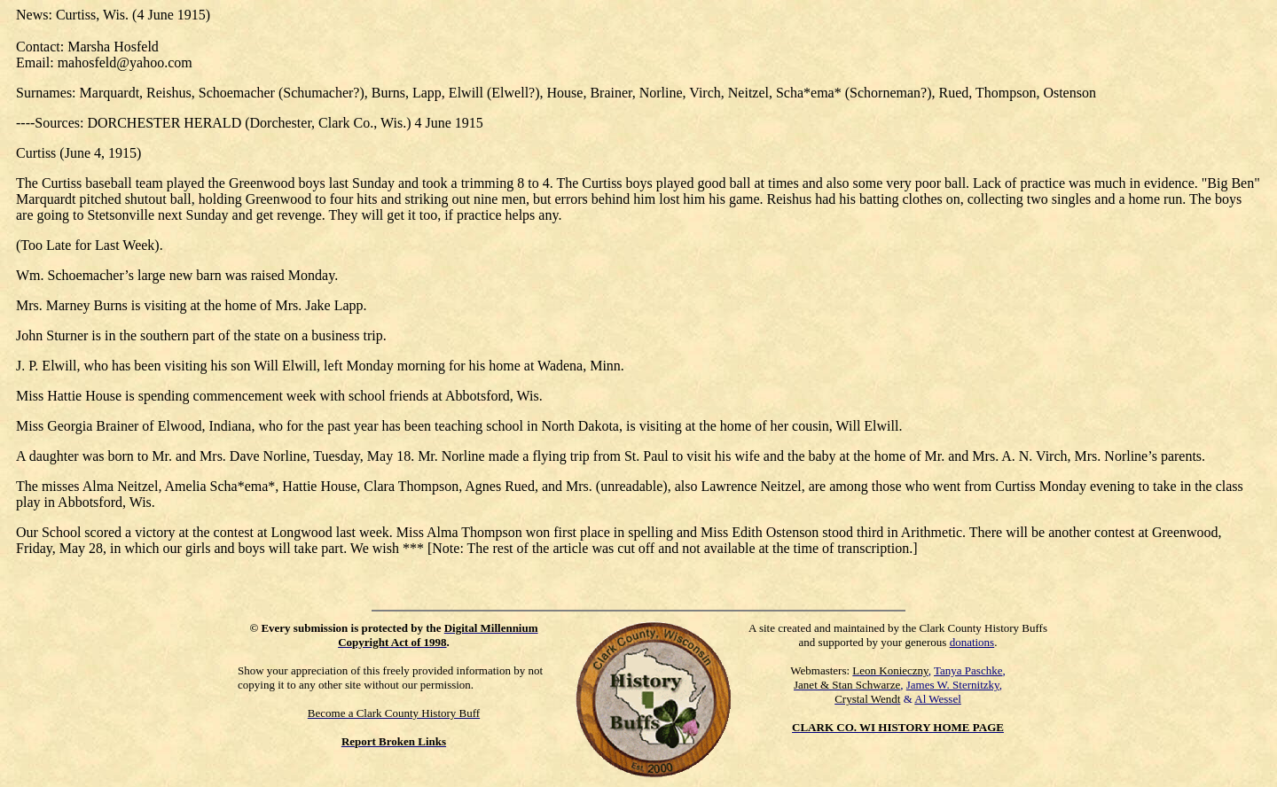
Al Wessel (937, 698)
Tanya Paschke (968, 670)
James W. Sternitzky (952, 684)
